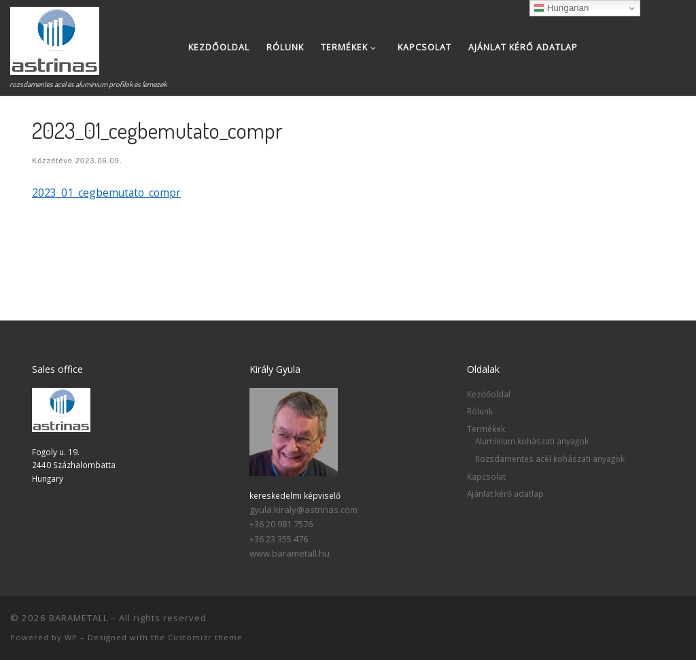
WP (71, 637)
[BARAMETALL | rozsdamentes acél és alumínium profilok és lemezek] (54, 37)
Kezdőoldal (488, 394)
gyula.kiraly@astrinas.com (303, 510)
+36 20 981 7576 (281, 524)
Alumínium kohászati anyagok (532, 440)
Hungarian (561, 8)
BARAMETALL (78, 618)
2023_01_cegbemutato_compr (106, 192)
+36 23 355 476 (278, 539)
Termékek (486, 428)
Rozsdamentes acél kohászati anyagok (550, 458)
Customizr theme (205, 637)
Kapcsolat (486, 476)
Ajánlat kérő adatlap (505, 493)
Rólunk (480, 411)
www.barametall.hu (289, 553)
